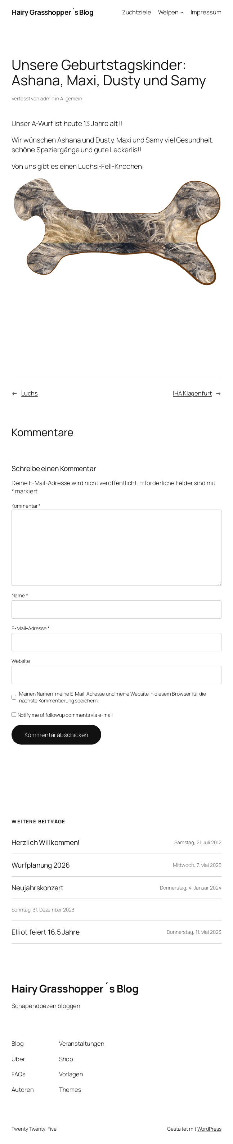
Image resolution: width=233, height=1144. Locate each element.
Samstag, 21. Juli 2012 (197, 842)
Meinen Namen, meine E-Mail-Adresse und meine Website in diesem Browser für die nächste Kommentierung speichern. (112, 697)
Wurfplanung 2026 (41, 865)
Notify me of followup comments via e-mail (62, 714)
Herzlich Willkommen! (46, 842)
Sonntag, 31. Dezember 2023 (43, 909)
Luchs (29, 393)
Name (20, 595)
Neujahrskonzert (38, 888)
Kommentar (26, 505)
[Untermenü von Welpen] (182, 12)
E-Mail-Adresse (30, 628)
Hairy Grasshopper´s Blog (52, 12)
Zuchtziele (136, 12)
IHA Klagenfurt (192, 393)
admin (47, 98)
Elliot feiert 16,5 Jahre (46, 932)
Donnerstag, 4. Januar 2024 (190, 887)
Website (21, 660)
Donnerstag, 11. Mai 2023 (194, 931)
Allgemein (71, 98)
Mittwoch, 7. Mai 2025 (197, 865)
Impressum (206, 12)
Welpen (168, 12)
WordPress (209, 1128)
